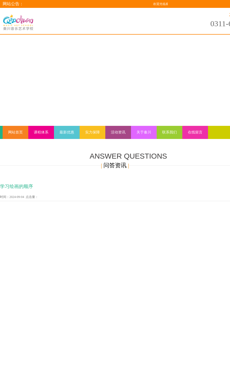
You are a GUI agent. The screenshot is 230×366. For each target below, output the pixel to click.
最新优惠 (66, 132)
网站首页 (15, 132)
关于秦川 (143, 132)
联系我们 (169, 132)
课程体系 (41, 132)
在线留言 (195, 132)
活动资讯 (118, 132)
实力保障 (92, 132)
